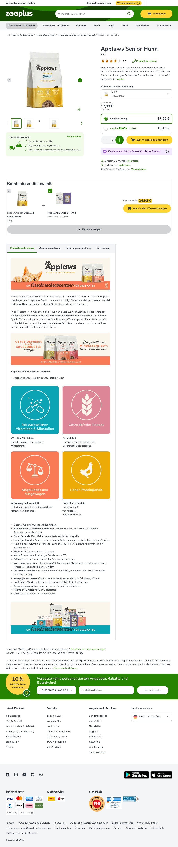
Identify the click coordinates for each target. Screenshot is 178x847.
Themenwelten (97, 752)
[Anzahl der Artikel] (112, 140)
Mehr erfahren (74, 136)
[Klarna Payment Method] (29, 806)
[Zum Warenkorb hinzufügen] (149, 140)
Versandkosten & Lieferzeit (20, 726)
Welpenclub (95, 736)
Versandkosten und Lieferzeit (34, 822)
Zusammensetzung (49, 248)
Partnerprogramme (99, 828)
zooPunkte (53, 726)
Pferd (125, 25)
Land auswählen (141, 708)
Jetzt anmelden (152, 690)
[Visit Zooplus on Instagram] (16, 775)
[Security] (97, 804)
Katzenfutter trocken (45, 35)
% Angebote (164, 25)
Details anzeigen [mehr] (89, 229)
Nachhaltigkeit (13, 736)
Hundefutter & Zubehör (56, 25)
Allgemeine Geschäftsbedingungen (89, 822)
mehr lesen (133, 160)
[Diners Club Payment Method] (39, 799)
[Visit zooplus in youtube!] (24, 775)
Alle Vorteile (54, 747)
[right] (80, 80)
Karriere (118, 828)
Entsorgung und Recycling (20, 731)
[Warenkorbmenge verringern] (105, 140)
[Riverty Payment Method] (39, 806)
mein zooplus (13, 715)
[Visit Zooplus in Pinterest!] (33, 775)
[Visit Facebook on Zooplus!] (8, 775)
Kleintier (81, 25)
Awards (10, 747)
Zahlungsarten (63, 828)
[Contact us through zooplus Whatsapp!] (41, 775)
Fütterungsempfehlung (78, 248)
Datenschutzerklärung (65, 668)
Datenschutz (157, 828)
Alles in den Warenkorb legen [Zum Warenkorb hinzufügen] (149, 208)
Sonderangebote (98, 715)
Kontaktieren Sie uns (99, 3)
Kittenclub (94, 741)
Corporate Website (136, 828)
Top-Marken (142, 25)
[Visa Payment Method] (10, 799)
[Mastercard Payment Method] (19, 799)
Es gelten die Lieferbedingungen (88, 649)
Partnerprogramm (57, 741)
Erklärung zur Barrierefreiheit (21, 833)
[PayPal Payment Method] (10, 806)
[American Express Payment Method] (29, 799)
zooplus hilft (12, 741)
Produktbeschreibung (22, 248)
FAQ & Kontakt (14, 721)
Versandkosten (138, 169)
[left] (9, 80)
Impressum (60, 822)
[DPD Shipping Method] (61, 799)
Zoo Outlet (95, 721)
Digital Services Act (122, 822)
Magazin (93, 731)
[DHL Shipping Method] (51, 799)
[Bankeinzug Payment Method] (26, 812)
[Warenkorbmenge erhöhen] (119, 140)
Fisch (97, 25)
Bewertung (102, 248)
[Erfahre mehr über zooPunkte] (167, 151)
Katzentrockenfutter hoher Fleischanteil (76, 35)
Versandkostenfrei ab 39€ (20, 3)
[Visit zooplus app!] (136, 777)
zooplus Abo (54, 721)
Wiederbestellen (128, 3)
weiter (120, 79)
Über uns (80, 828)
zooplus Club (54, 715)
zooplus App (96, 747)
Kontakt (10, 822)
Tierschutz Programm (58, 731)
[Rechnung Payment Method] (11, 812)
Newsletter (95, 726)
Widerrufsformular (147, 822)
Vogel (111, 25)
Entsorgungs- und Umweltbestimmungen (28, 828)
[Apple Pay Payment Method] (19, 806)
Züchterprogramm (57, 736)
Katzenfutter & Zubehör (21, 25)
